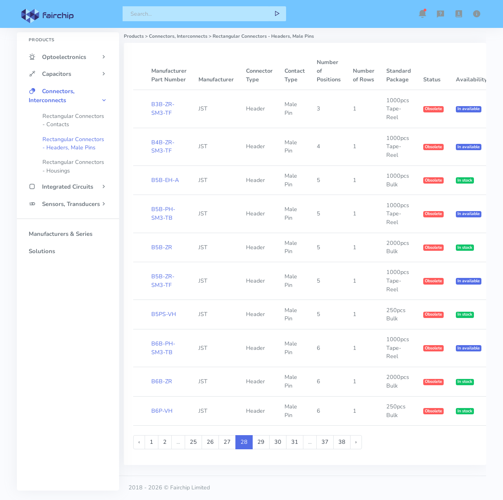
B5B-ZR (161, 247)
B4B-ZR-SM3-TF (162, 146)
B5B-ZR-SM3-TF (162, 280)
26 (210, 442)
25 (193, 442)
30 (277, 442)
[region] (68, 247)
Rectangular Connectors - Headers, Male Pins (73, 143)
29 (260, 442)
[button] (422, 14)
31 (294, 442)
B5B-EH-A (165, 180)
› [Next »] (356, 442)
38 (341, 442)
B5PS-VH (163, 314)
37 (325, 442)
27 (227, 442)
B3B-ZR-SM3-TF (162, 108)
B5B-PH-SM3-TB (163, 213)
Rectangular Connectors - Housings (73, 166)
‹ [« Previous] (139, 442)
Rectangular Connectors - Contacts (73, 120)
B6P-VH (162, 411)
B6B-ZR (161, 381)
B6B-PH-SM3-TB (163, 348)
